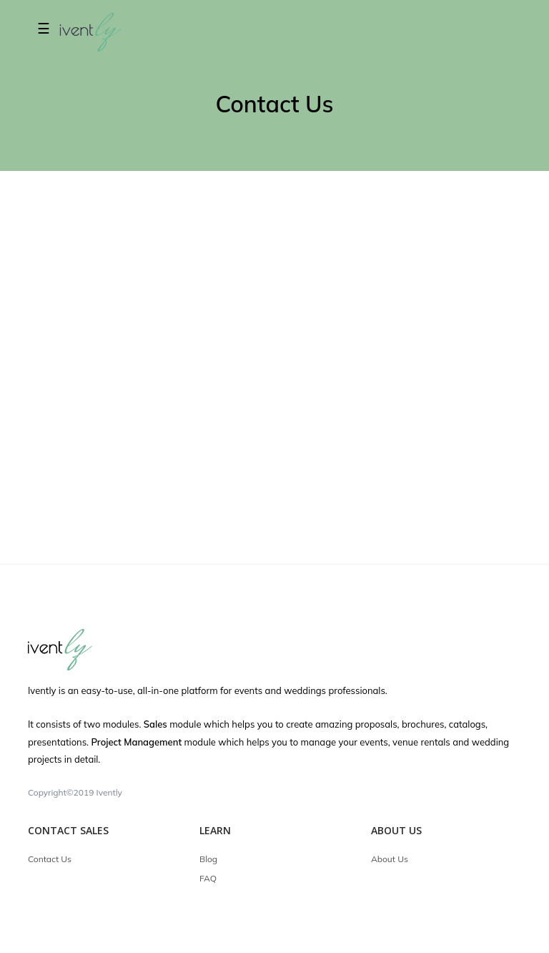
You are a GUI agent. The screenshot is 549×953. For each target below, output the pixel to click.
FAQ (208, 878)
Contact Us (49, 859)
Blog (208, 859)
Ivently (109, 792)
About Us (389, 859)
